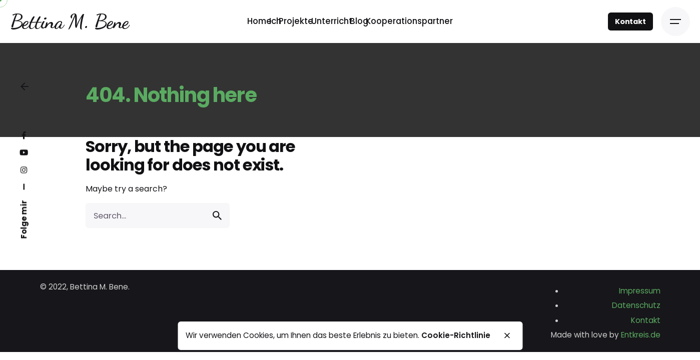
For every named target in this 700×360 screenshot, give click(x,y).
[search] (217, 215)
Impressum (639, 291)
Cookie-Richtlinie (455, 335)
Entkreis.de (640, 335)
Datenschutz (636, 305)
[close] (507, 336)
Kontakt (630, 21)
